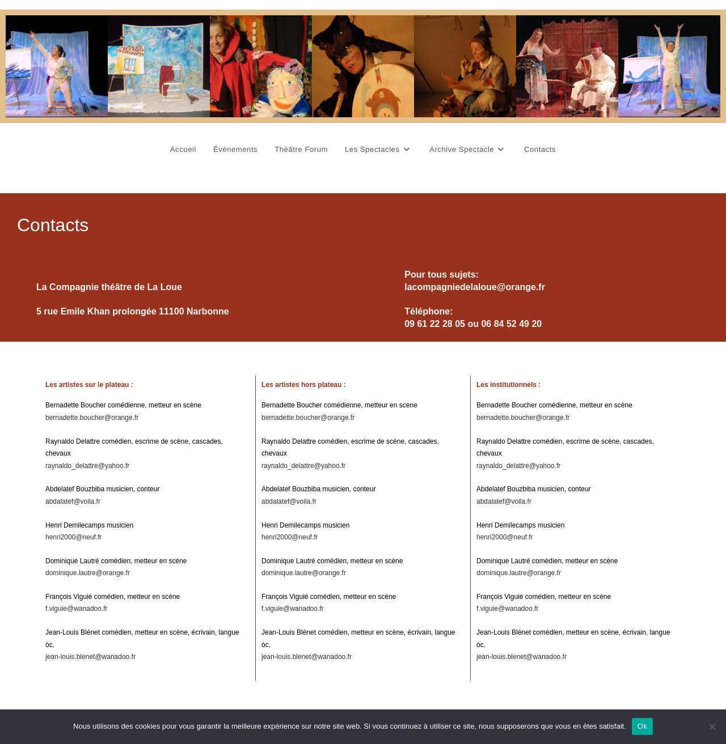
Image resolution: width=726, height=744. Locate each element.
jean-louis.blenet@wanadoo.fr (90, 657)
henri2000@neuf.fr (73, 537)
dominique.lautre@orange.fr (87, 573)
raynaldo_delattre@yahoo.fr (87, 466)
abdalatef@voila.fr (72, 501)
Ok (642, 726)
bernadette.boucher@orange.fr (91, 418)
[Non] (711, 726)
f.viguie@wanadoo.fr (76, 609)
